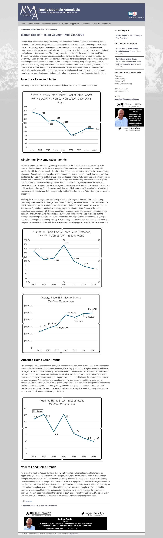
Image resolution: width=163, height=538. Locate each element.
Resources (86, 24)
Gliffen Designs (73, 533)
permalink (29, 501)
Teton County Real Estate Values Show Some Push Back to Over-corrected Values (128, 61)
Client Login (132, 17)
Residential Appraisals (70, 24)
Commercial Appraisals (51, 24)
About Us (96, 24)
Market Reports (34, 24)
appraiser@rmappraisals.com (127, 99)
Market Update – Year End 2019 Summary (39, 29)
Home (23, 24)
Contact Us (140, 17)
